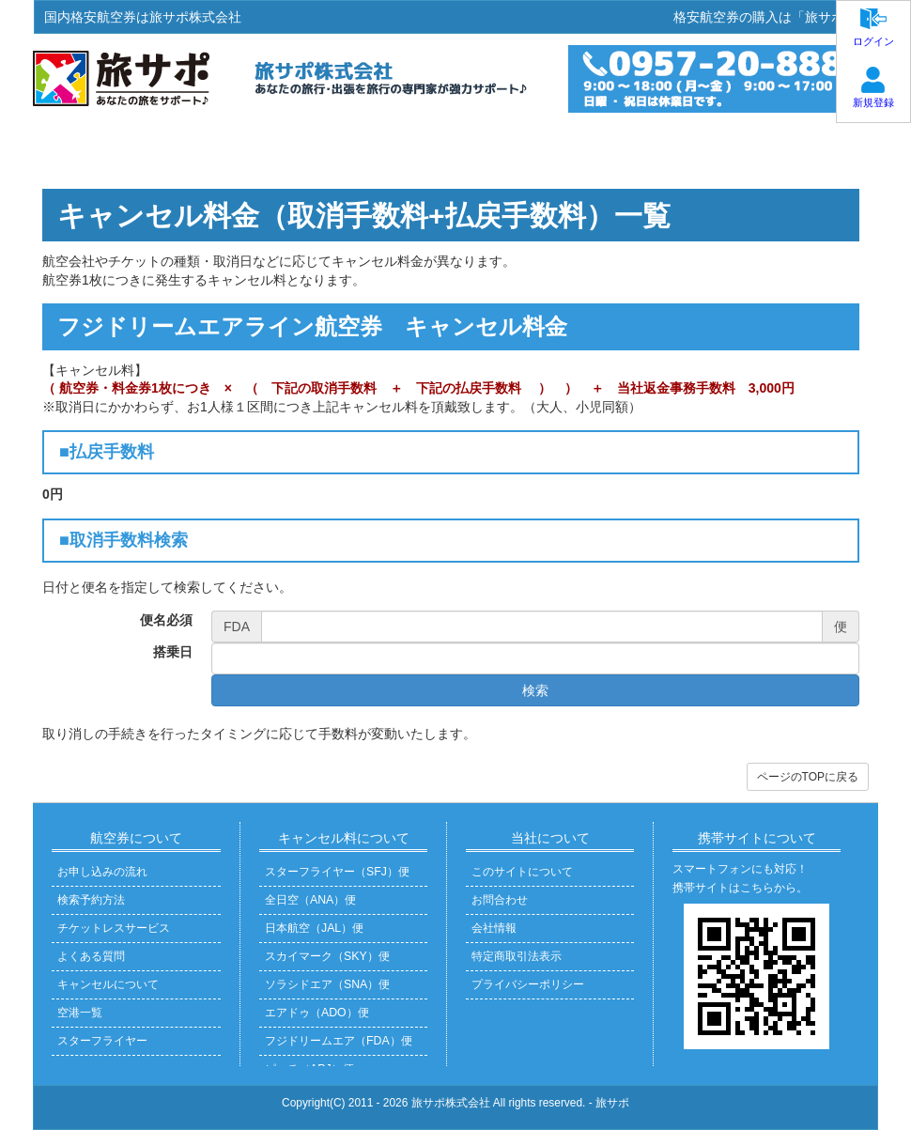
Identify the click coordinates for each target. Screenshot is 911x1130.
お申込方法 (251, 151)
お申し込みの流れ (102, 871)
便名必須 (166, 619)
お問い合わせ (652, 151)
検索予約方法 (91, 899)
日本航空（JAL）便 (314, 928)
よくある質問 (511, 151)
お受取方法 (378, 151)
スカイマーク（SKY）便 (327, 956)
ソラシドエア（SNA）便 (327, 984)
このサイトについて (522, 871)
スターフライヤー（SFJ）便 (337, 871)
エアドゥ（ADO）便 (317, 1012)
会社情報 (494, 928)
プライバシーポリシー (527, 984)
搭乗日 (173, 651)
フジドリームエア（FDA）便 (338, 1040)
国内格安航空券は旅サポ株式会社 (142, 17)
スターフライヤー (102, 1040)
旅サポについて (800, 151)
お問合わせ (499, 899)
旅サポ (612, 1102)
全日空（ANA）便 (310, 899)
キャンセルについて (108, 984)
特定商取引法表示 (516, 956)
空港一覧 (79, 1012)
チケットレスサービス (113, 928)
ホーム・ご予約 (110, 151)
